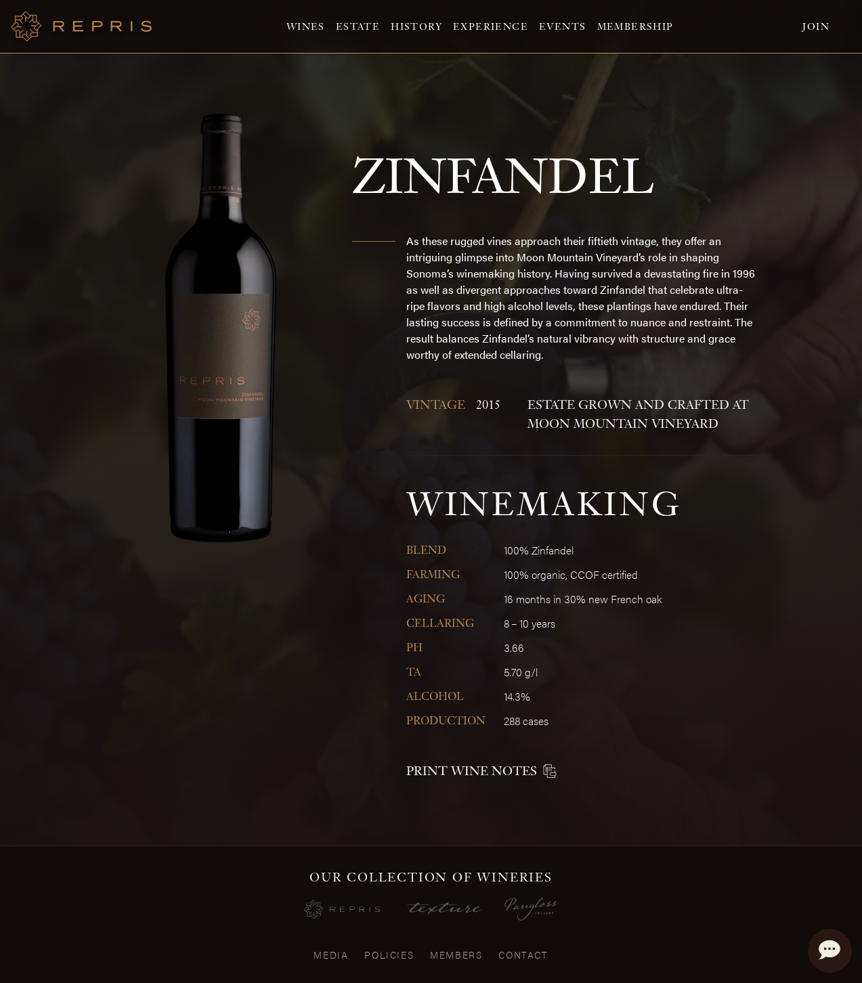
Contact (523, 954)
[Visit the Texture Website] (445, 908)
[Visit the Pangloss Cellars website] (531, 909)
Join (815, 26)
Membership (635, 26)
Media (331, 954)
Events (562, 26)
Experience (490, 26)
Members (456, 954)
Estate (358, 26)
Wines (305, 26)
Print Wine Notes (481, 771)
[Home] (81, 26)
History (416, 26)
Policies (389, 954)
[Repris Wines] (342, 909)
